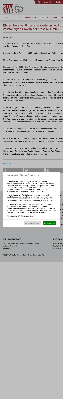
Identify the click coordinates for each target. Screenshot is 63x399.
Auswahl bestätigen (32, 223)
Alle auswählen (49, 223)
